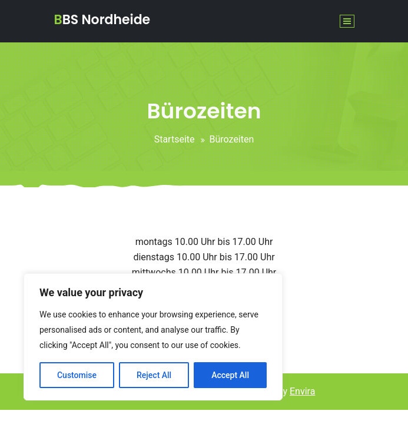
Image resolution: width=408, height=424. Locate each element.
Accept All (230, 375)
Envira (302, 391)
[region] (153, 336)
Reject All (154, 375)
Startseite (174, 139)
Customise (77, 375)
